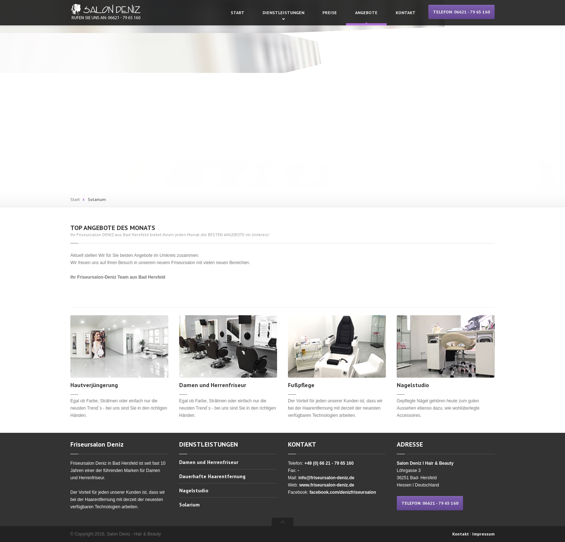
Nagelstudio (193, 490)
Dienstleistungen (283, 12)
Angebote (366, 12)
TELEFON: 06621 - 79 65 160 (461, 12)
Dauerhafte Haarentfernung (212, 476)
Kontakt (406, 12)
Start (237, 12)
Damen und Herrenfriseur (208, 462)
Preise (329, 12)
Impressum (483, 534)
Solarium (97, 199)
